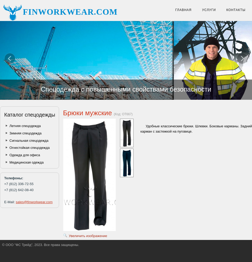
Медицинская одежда (26, 162)
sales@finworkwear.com (34, 202)
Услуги (209, 10)
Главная (183, 10)
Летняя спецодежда (25, 126)
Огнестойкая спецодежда (29, 148)
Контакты (235, 10)
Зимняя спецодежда (25, 133)
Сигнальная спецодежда (28, 141)
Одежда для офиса (24, 155)
